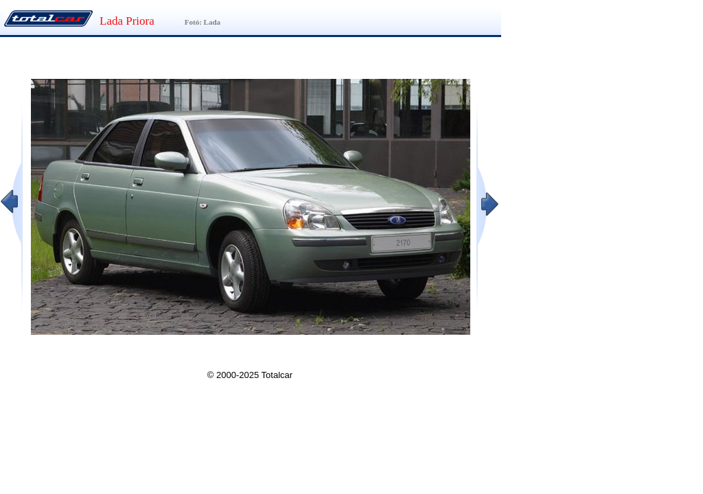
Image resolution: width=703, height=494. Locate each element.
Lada (212, 22)
